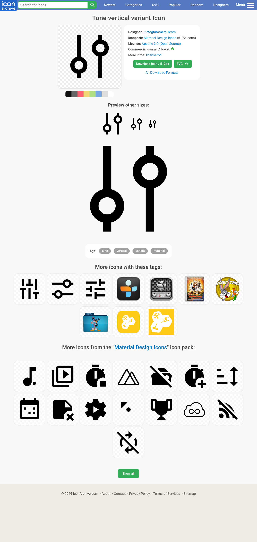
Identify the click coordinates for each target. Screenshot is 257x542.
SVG (155, 5)
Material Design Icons (160, 38)
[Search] (92, 5)
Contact (120, 494)
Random (197, 5)
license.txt (153, 55)
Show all (128, 473)
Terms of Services (166, 494)
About (106, 494)
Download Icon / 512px (152, 64)
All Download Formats (162, 73)
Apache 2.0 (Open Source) (161, 44)
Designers (220, 5)
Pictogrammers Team (160, 32)
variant (140, 251)
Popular (175, 5)
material (159, 251)
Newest (109, 5)
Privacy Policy (139, 494)
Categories (133, 5)
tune (105, 251)
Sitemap (190, 494)
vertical (122, 251)
